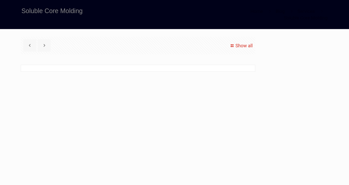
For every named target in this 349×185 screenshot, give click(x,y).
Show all (241, 45)
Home (256, 11)
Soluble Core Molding (306, 18)
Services (306, 11)
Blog (280, 11)
